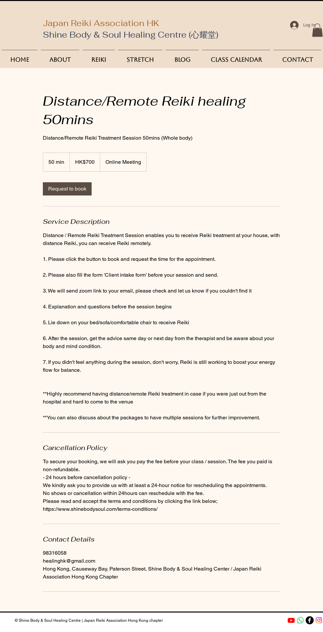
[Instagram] (319, 620)
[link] (67, 188)
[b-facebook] (310, 620)
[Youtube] (291, 620)
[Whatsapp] (300, 620)
